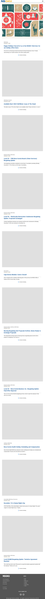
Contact (25, 585)
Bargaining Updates (7, 154)
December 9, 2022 (7, 328)
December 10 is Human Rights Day (14, 503)
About (25, 579)
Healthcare (12, 326)
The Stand (10, 100)
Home (25, 578)
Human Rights (6, 499)
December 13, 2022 (7, 155)
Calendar (25, 582)
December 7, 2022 (7, 556)
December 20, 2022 (7, 101)
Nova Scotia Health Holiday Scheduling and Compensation (22, 447)
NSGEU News (6, 42)
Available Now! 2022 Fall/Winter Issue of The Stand (20, 104)
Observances (15, 499)
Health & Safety (26, 584)
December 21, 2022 (7, 43)
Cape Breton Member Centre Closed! (15, 274)
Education (25, 583)
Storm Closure (6, 270)
